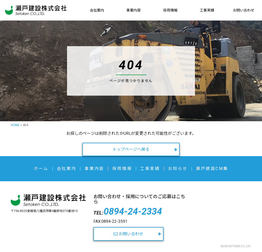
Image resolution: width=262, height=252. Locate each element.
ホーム (41, 168)
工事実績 (207, 10)
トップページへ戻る (131, 149)
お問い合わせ (243, 10)
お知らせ (178, 168)
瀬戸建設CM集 (212, 168)
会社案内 (97, 10)
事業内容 (133, 10)
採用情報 (170, 10)
